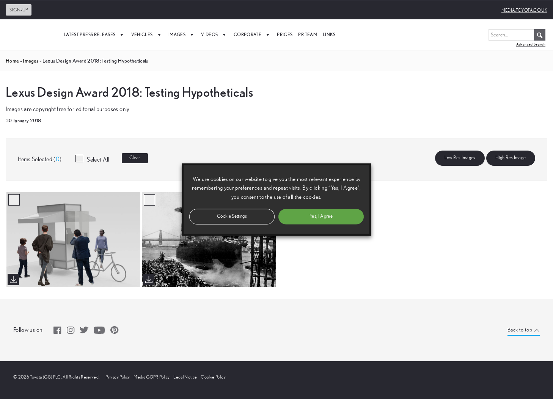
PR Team (307, 34)
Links (329, 34)
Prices (284, 34)
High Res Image (510, 158)
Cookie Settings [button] (232, 216)
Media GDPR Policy (152, 377)
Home (12, 61)
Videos (214, 34)
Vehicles (147, 34)
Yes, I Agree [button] (321, 216)
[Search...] (517, 35)
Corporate (253, 34)
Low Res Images (460, 158)
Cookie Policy (213, 377)
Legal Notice (185, 377)
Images (181, 34)
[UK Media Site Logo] (30, 34)
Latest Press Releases (95, 34)
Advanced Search (530, 44)
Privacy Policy (117, 377)
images (30, 61)
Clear (134, 158)
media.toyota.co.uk (524, 10)
